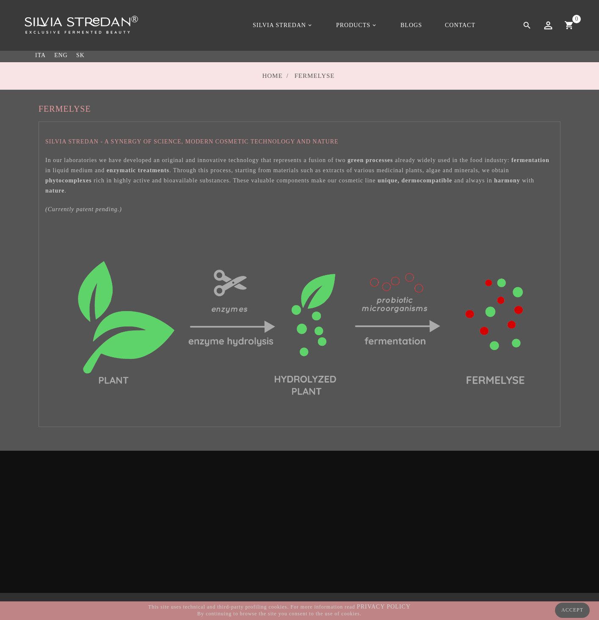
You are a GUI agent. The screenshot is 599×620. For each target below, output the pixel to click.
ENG (61, 55)
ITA (40, 55)
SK (80, 55)
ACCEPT (572, 610)
